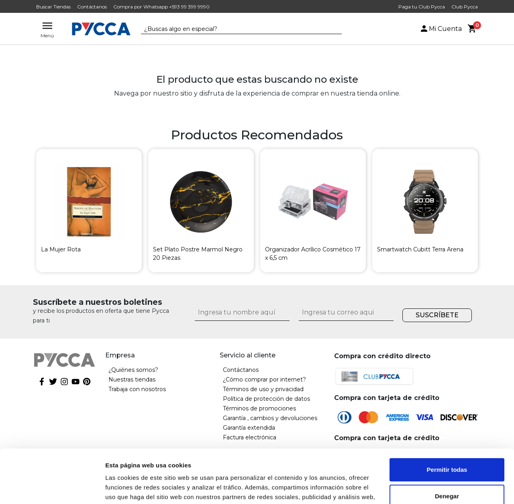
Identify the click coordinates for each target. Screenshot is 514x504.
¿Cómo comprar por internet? (264, 379)
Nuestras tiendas (131, 379)
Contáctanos (92, 7)
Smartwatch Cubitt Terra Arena (420, 249)
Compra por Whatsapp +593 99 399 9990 (161, 7)
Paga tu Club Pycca (421, 7)
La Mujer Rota (61, 249)
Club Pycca (464, 7)
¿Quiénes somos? (133, 369)
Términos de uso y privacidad (263, 389)
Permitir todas (447, 419)
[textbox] (235, 29)
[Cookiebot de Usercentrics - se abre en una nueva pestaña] (52, 488)
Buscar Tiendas (53, 7)
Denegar (447, 445)
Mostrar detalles (128, 488)
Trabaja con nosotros (137, 389)
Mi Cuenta (440, 28)
